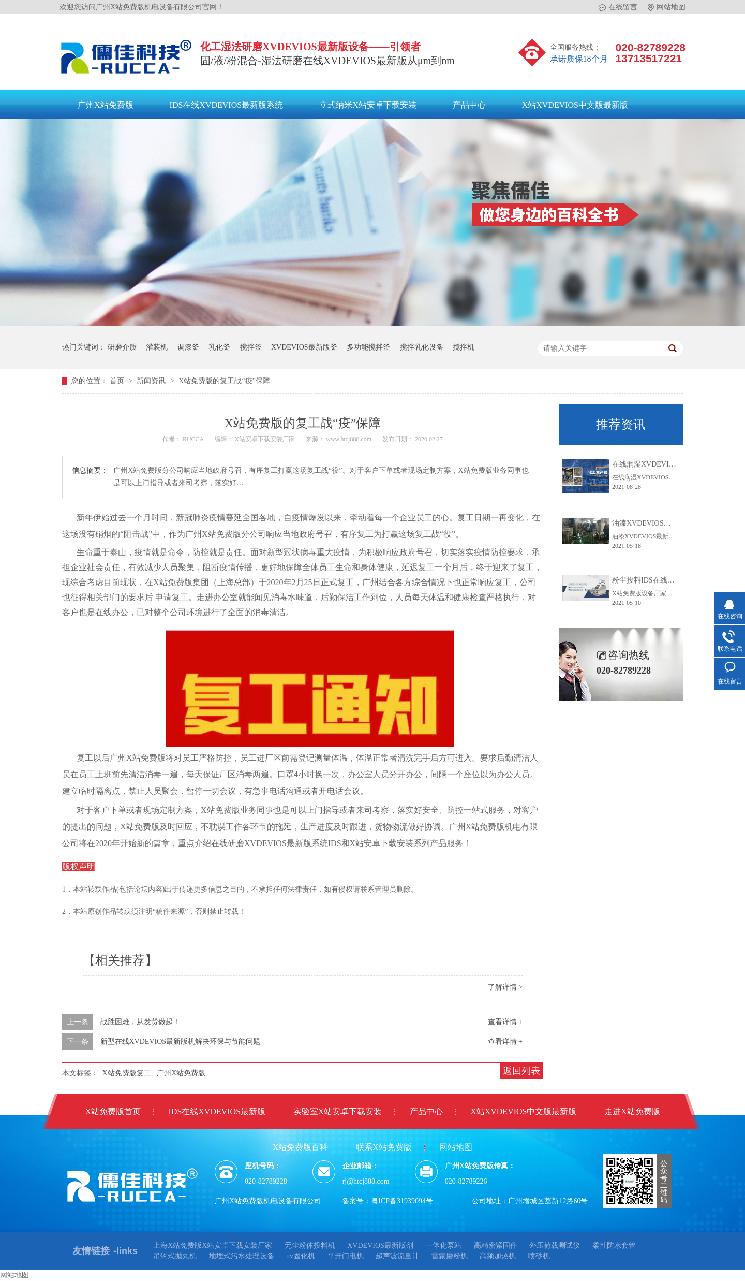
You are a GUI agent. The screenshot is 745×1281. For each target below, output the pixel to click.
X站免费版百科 (301, 1147)
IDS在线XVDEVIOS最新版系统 (227, 104)
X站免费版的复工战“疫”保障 (224, 381)
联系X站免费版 (384, 1147)
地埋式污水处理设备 (241, 1256)
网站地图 (667, 7)
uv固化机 (300, 1256)
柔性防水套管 (614, 1245)
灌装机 (157, 347)
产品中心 (469, 104)
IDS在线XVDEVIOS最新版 (217, 1111)
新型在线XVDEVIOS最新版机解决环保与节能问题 (180, 1041)
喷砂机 (539, 1256)
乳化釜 (219, 347)
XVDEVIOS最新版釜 (304, 347)
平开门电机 (345, 1256)
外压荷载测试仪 (554, 1245)
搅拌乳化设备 (421, 347)
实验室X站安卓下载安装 (337, 1111)
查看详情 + (505, 1022)
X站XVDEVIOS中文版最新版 (575, 104)
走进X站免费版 (632, 1111)
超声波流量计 (397, 1256)
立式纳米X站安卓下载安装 (367, 104)
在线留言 (618, 7)
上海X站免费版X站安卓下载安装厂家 (212, 1245)
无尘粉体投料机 (310, 1245)
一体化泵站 (443, 1245)
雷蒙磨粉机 (449, 1256)
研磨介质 (122, 347)
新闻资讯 (152, 381)
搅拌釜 (251, 347)
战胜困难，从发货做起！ (140, 1022)
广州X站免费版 (105, 104)
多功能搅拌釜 (368, 347)
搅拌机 (463, 347)
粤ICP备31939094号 (402, 1201)
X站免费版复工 (126, 1073)
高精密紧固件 (495, 1245)
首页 (118, 381)
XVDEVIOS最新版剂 (380, 1245)
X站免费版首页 (113, 1111)
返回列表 (521, 1071)
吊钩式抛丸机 (175, 1256)
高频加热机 (498, 1256)
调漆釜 (188, 347)
